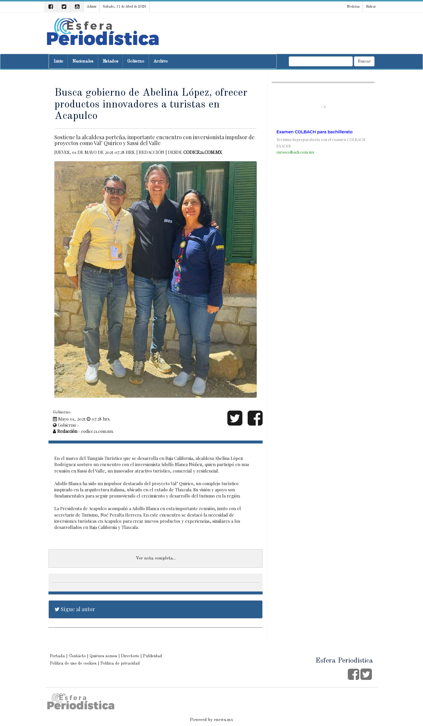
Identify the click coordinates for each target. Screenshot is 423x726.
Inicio (58, 61)
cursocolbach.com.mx (295, 151)
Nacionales (82, 61)
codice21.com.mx (202, 152)
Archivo (160, 61)
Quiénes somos (103, 656)
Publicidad (152, 656)
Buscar (364, 61)
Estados (110, 61)
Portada (57, 656)
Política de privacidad (120, 663)
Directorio (130, 656)
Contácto (77, 656)
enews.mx (223, 720)
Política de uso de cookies (73, 663)
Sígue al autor (75, 609)
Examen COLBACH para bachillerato (314, 132)
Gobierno (135, 61)
